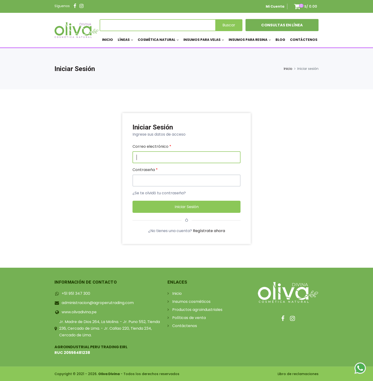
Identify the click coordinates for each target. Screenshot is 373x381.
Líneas (124, 39)
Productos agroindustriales (197, 309)
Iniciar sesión (187, 207)
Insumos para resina (248, 39)
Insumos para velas (202, 39)
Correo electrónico (152, 146)
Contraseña (145, 169)
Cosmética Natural (156, 39)
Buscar (228, 25)
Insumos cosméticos (191, 301)
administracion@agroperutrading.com (98, 302)
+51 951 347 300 (76, 293)
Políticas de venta (189, 317)
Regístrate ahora (209, 230)
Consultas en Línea (282, 25)
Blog (280, 39)
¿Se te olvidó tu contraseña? (159, 193)
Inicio (107, 39)
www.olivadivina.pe (79, 312)
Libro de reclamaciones (298, 373)
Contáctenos (303, 39)
